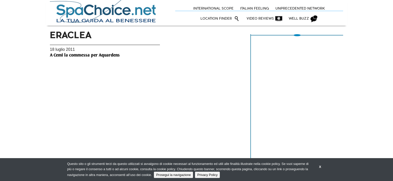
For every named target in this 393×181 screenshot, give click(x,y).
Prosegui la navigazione (173, 175)
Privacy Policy (207, 175)
